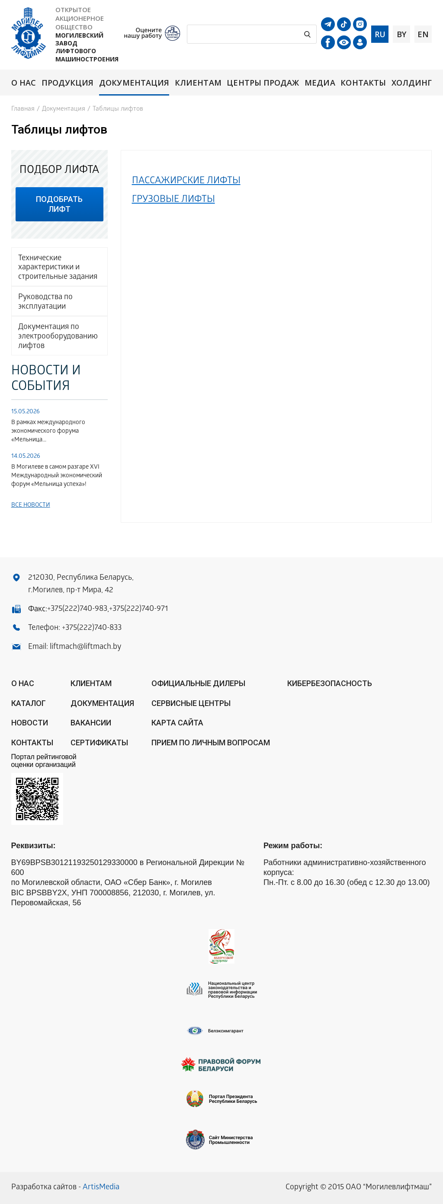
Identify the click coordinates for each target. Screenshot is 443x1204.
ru (380, 34)
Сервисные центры (191, 703)
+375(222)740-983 (77, 609)
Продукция (68, 83)
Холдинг (412, 83)
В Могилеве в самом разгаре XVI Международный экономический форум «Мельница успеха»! (56, 476)
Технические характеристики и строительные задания (57, 268)
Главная (23, 109)
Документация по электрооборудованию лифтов (58, 337)
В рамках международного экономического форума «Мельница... (48, 431)
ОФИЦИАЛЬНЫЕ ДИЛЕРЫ (198, 683)
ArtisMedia (101, 1187)
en (423, 34)
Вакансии (91, 722)
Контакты (363, 83)
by (401, 34)
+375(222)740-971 (138, 609)
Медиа (320, 83)
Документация (134, 83)
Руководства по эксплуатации (45, 302)
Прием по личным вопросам (210, 742)
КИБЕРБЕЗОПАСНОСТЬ (329, 683)
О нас (23, 83)
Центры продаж (263, 83)
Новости (29, 722)
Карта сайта (177, 722)
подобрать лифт (59, 204)
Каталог (28, 703)
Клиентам (198, 83)
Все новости (30, 505)
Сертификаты (99, 742)
